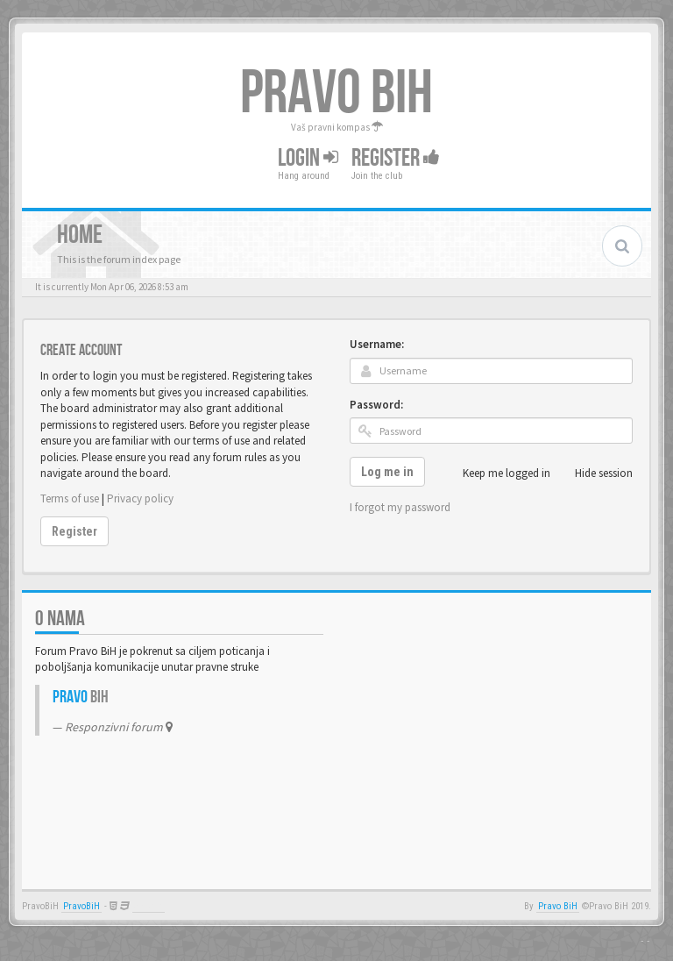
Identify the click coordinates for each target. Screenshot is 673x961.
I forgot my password (400, 507)
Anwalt (148, 906)
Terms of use (69, 498)
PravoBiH (81, 906)
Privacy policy (140, 498)
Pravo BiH (557, 906)
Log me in (387, 472)
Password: (376, 404)
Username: (377, 344)
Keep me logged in (496, 473)
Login (308, 158)
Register (395, 158)
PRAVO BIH (336, 94)
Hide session (594, 473)
